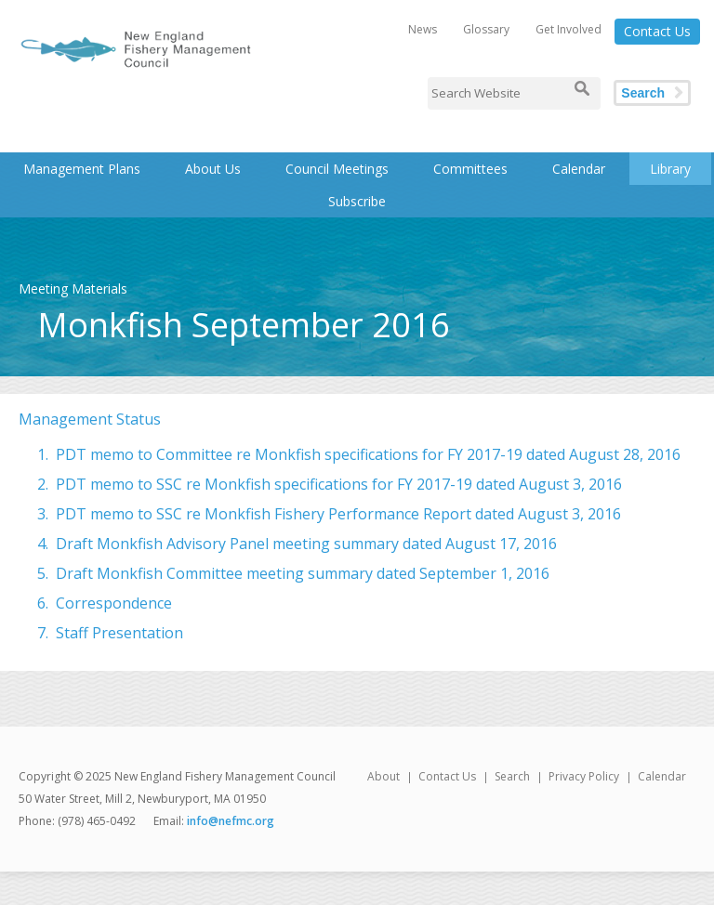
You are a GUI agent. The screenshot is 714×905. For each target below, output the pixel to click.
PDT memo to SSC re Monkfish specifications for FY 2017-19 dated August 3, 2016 (339, 484)
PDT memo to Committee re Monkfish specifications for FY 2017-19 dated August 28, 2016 (368, 454)
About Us (213, 168)
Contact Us (657, 31)
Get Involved (569, 29)
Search (643, 92)
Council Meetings (337, 168)
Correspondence (114, 603)
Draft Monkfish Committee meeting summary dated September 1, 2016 (302, 573)
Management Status (90, 419)
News (422, 29)
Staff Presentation (119, 633)
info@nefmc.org (230, 821)
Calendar (578, 168)
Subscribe (357, 201)
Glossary (486, 29)
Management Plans (81, 168)
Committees (470, 168)
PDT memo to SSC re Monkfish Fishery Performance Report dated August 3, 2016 (338, 514)
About (383, 776)
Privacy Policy (584, 776)
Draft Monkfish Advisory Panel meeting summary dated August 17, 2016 (306, 543)
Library (670, 168)
